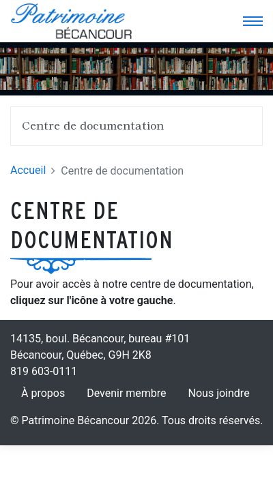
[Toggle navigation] (252, 21)
